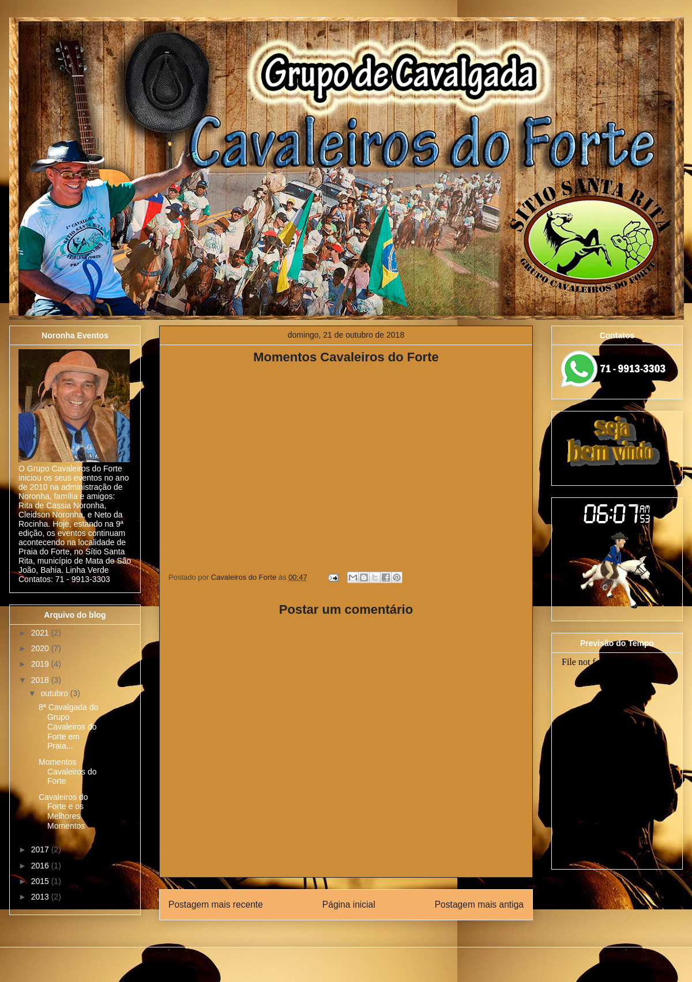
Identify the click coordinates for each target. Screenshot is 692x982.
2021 (41, 632)
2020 (41, 648)
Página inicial (348, 904)
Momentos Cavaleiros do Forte (68, 771)
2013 (41, 896)
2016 (41, 865)
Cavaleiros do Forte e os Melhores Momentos (63, 811)
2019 (41, 663)
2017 (41, 849)
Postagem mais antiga (479, 904)
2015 (41, 881)
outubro (55, 693)
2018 (41, 680)
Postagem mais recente (215, 904)
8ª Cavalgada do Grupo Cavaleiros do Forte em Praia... (68, 726)
